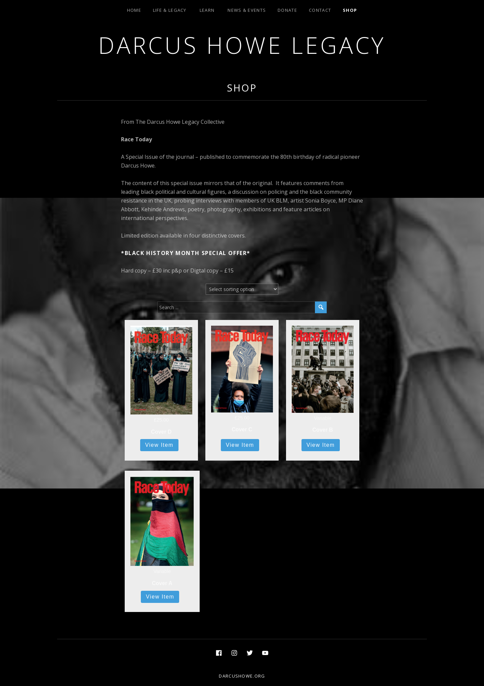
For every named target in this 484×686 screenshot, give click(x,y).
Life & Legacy (170, 10)
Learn (207, 10)
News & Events (247, 10)
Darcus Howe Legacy (242, 45)
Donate (287, 10)
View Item (159, 445)
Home (134, 10)
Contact (320, 10)
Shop (350, 10)
